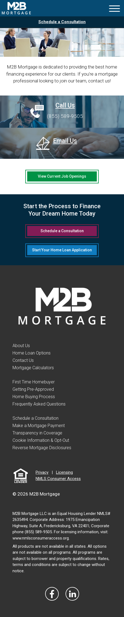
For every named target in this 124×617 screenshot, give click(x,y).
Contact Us (23, 360)
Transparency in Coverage (37, 433)
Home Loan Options (32, 353)
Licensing (64, 472)
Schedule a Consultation (62, 21)
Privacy (42, 472)
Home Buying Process (34, 396)
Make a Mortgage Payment (39, 425)
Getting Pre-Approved (33, 389)
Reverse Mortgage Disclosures (42, 447)
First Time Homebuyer (34, 381)
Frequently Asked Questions (39, 404)
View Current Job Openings (62, 176)
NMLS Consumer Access (58, 478)
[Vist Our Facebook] (52, 594)
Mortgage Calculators (33, 367)
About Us (21, 345)
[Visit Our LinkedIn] (72, 594)
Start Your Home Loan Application (62, 250)
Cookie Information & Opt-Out (41, 440)
